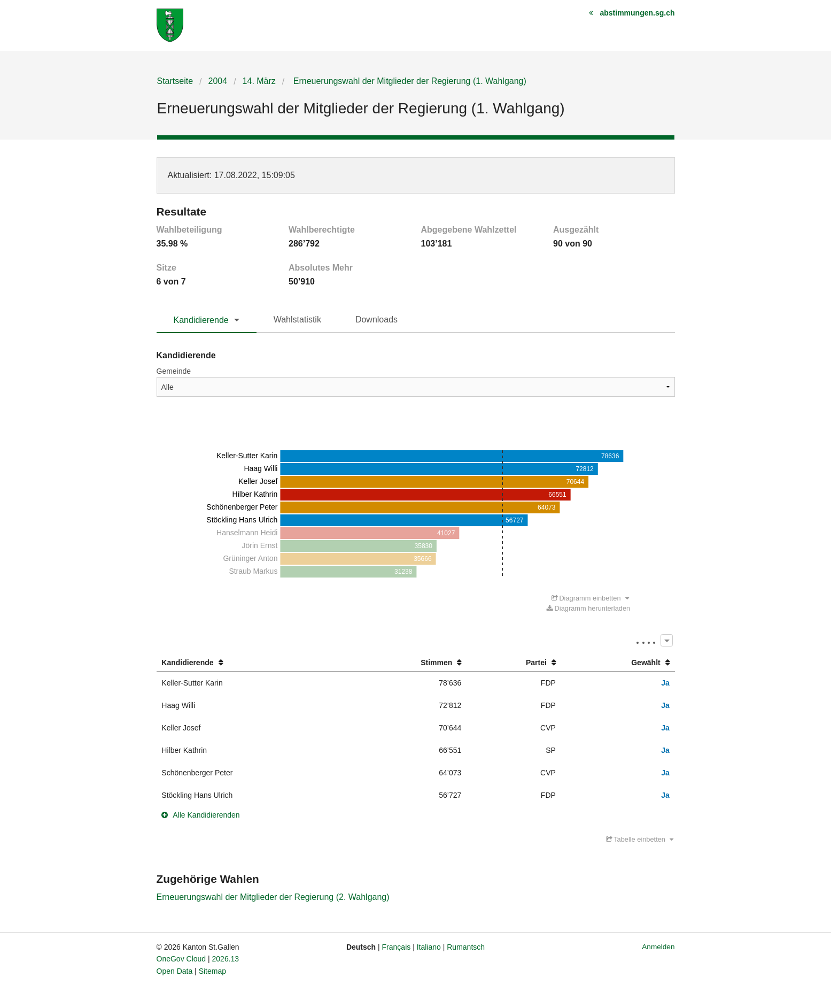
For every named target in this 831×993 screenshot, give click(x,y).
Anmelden (658, 947)
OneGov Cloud (181, 958)
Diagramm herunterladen (588, 608)
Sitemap (212, 971)
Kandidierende (201, 320)
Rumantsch (466, 947)
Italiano (429, 947)
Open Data (175, 971)
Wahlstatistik (297, 319)
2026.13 (225, 958)
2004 (218, 81)
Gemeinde (174, 371)
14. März (259, 81)
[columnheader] (252, 663)
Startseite (175, 81)
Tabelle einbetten (639, 839)
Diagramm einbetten (590, 598)
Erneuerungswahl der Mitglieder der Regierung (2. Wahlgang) (273, 897)
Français (396, 947)
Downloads (376, 319)
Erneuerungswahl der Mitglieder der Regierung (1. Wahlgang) (408, 81)
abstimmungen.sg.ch (637, 13)
